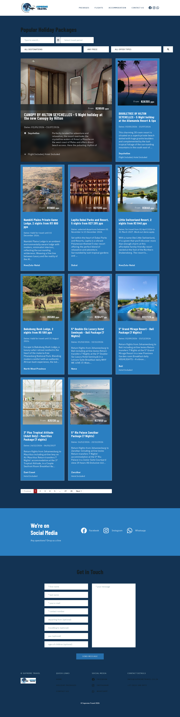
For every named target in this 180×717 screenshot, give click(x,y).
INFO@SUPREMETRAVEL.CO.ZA (143, 679)
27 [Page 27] (65, 491)
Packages (84, 8)
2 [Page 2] (40, 491)
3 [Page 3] (45, 491)
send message (90, 656)
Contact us (138, 8)
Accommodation (117, 8)
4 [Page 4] (49, 491)
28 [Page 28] (71, 491)
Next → (79, 491)
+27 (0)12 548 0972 (137, 685)
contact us (62, 691)
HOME (59, 679)
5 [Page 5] (54, 491)
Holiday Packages (66, 685)
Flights (99, 8)
